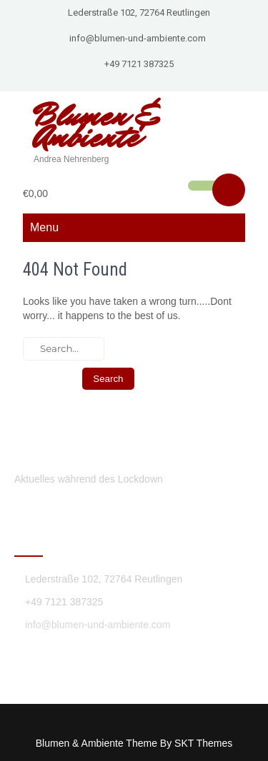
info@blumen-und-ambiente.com (137, 38)
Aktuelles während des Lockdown (88, 479)
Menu (44, 227)
